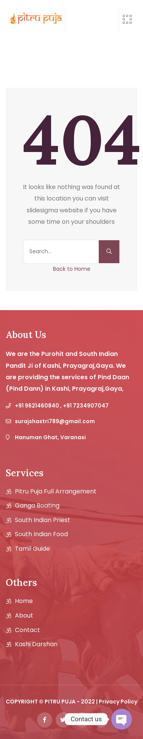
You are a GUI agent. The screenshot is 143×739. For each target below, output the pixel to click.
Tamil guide (32, 549)
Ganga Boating (37, 505)
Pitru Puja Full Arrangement (55, 491)
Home (24, 601)
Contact (27, 630)
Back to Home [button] (71, 269)
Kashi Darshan (36, 644)
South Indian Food (41, 534)
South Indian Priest (42, 520)
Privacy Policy (118, 701)
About (24, 615)
